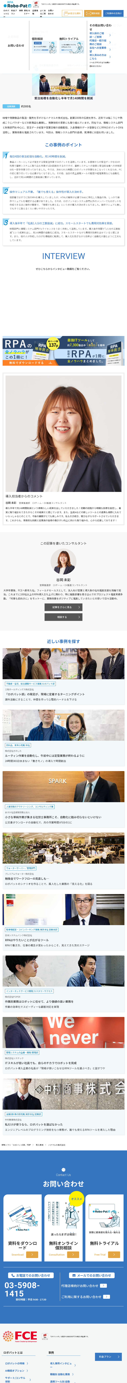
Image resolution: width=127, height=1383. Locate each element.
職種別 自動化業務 (60, 1374)
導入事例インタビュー (61, 1365)
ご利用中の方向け (113, 13)
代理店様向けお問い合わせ (79, 1286)
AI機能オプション (14, 1370)
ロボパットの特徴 (14, 1363)
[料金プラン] (108, 1357)
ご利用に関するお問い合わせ (81, 1297)
